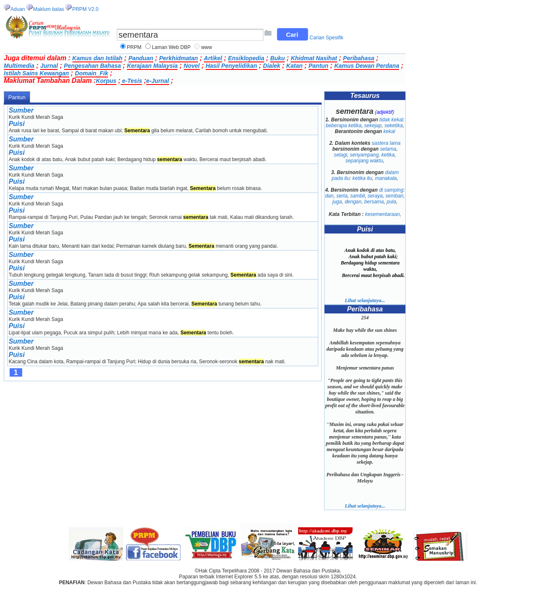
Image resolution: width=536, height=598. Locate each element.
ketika (387, 155)
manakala (386, 178)
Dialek (271, 65)
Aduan (17, 9)
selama (388, 149)
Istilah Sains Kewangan (36, 73)
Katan (294, 65)
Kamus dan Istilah (97, 58)
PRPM (134, 47)
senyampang (364, 155)
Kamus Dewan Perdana (366, 65)
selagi (340, 155)
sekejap (372, 125)
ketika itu (362, 178)
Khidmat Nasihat (314, 58)
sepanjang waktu (364, 161)
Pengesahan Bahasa (92, 65)
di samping (391, 190)
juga (337, 202)
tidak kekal (391, 120)
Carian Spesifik (326, 38)
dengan (353, 202)
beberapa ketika (343, 125)
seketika (393, 125)
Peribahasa (358, 58)
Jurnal (49, 65)
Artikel (213, 58)
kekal (389, 131)
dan (329, 196)
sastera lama (386, 143)
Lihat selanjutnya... (365, 300)
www (206, 47)
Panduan (141, 58)
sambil (357, 196)
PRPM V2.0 (85, 9)
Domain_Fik (91, 73)
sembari (395, 196)
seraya (375, 196)
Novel (192, 65)
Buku (277, 58)
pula (391, 202)
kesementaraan (382, 214)
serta (342, 196)
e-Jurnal (157, 80)
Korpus (106, 80)
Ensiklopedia (246, 58)
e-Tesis (131, 80)
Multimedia (19, 65)
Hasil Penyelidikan (231, 65)
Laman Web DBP (171, 47)
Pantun (318, 65)
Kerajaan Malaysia (152, 65)
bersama (374, 202)
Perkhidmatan (178, 58)
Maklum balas (48, 9)
